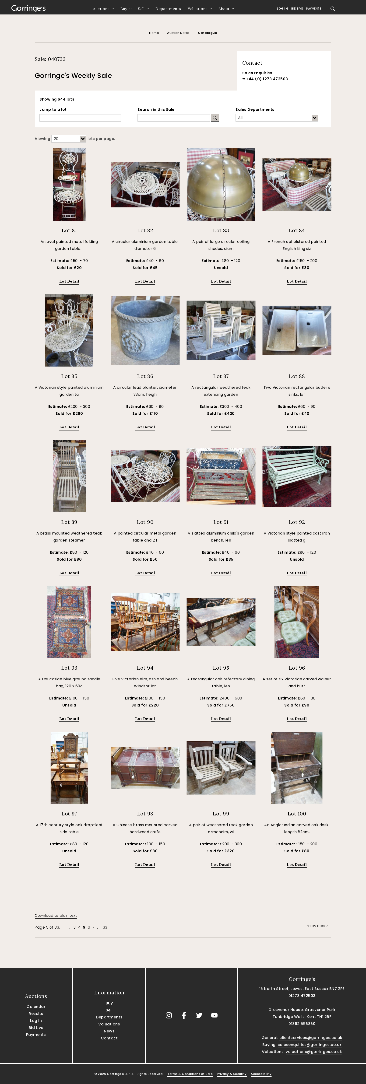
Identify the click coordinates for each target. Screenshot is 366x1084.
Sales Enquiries (257, 73)
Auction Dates (178, 33)
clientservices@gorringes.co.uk (310, 1037)
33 (105, 927)
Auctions (101, 8)
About (224, 8)
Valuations (198, 8)
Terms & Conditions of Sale (190, 1074)
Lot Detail (69, 281)
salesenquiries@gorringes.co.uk (310, 1044)
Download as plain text (56, 915)
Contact (109, 1038)
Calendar (36, 1006)
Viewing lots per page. (75, 139)
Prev (312, 925)
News (109, 1031)
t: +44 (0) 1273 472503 (265, 79)
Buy (123, 8)
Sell (141, 8)
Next (322, 925)
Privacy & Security (232, 1074)
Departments (168, 8)
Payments (313, 8)
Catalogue (207, 33)
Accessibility (261, 1074)
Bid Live (297, 8)
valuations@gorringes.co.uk (314, 1051)
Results (36, 1013)
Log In (282, 8)
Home (154, 33)
